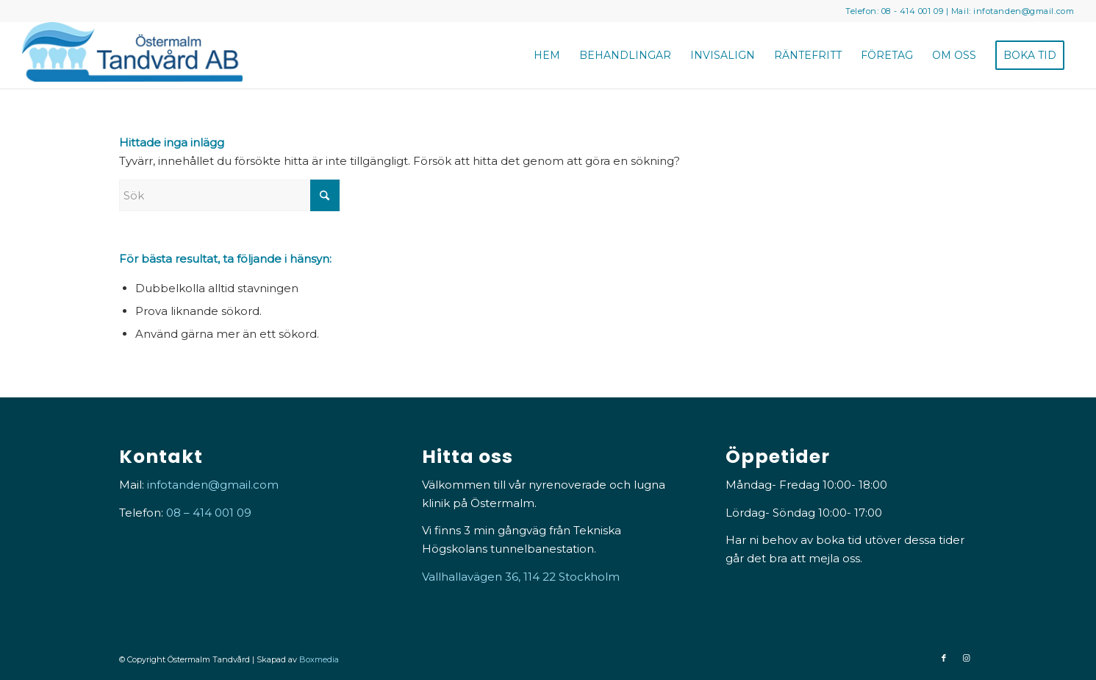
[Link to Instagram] (966, 658)
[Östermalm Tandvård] (132, 55)
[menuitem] (547, 55)
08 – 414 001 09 (208, 513)
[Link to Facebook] (944, 658)
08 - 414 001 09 (912, 11)
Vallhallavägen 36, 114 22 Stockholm (521, 577)
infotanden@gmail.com (1023, 11)
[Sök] (229, 195)
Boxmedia (319, 659)
